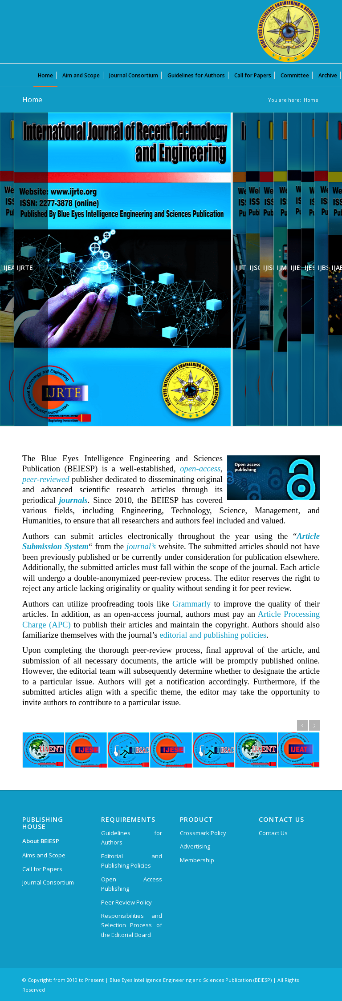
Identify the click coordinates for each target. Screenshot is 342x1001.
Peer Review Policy (126, 902)
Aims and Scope (43, 855)
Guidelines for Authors (131, 837)
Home (32, 100)
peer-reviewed (45, 479)
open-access (200, 468)
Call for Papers (42, 869)
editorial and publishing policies (212, 634)
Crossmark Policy (203, 833)
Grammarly (191, 603)
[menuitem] (45, 75)
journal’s (141, 546)
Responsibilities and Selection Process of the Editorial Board (131, 925)
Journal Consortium (48, 882)
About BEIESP (40, 841)
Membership (197, 860)
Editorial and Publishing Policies (131, 860)
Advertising (195, 846)
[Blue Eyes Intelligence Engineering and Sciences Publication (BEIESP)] (288, 31)
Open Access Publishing (131, 883)
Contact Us (273, 833)
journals (73, 500)
